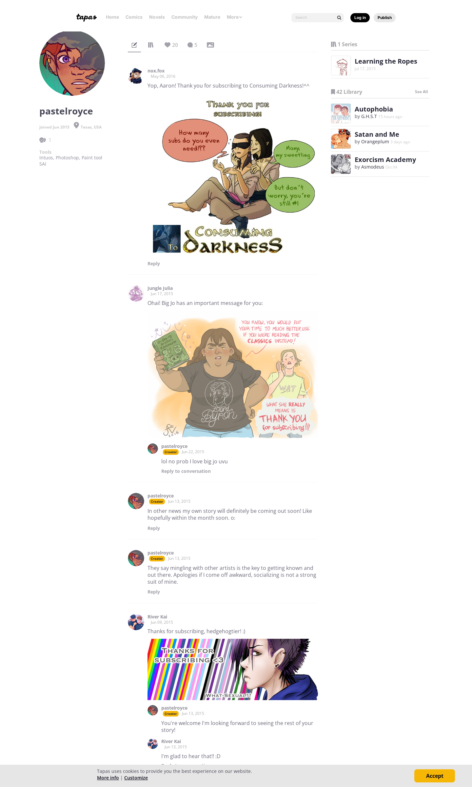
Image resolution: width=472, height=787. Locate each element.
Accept (434, 775)
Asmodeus (372, 167)
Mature (212, 17)
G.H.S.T (369, 116)
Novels (157, 17)
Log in (360, 17)
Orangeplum (375, 141)
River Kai (157, 617)
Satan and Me (377, 134)
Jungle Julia (160, 288)
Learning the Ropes (386, 61)
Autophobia (374, 109)
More (235, 17)
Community (184, 17)
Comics (134, 17)
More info (108, 778)
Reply (154, 264)
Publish (385, 17)
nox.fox (156, 71)
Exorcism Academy (385, 159)
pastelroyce (174, 446)
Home (112, 17)
